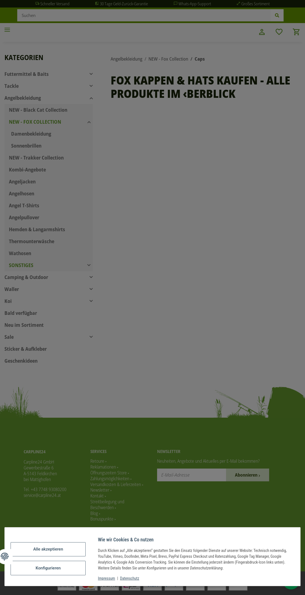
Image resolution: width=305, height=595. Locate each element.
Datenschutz (133, 578)
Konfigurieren (52, 568)
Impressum (110, 578)
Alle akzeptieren (52, 549)
